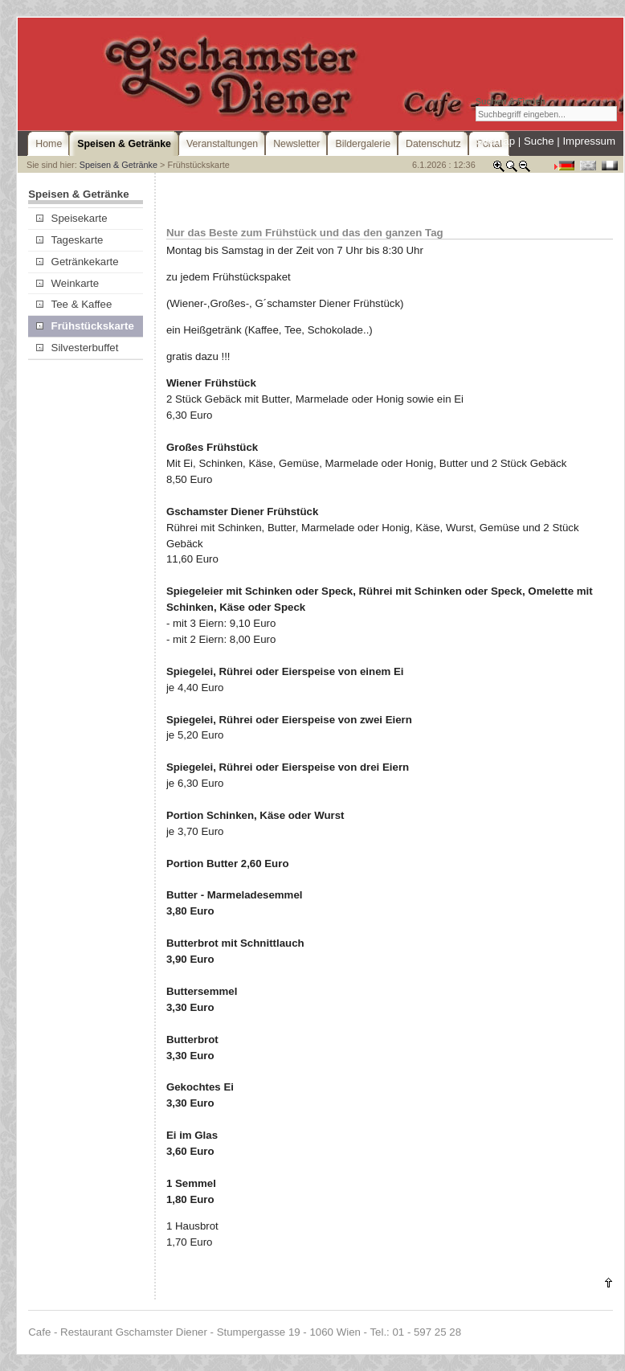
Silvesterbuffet (77, 348)
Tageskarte (69, 240)
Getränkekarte (77, 262)
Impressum (588, 141)
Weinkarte (67, 283)
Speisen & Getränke (118, 165)
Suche (539, 141)
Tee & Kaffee (74, 304)
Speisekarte (71, 218)
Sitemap (495, 141)
